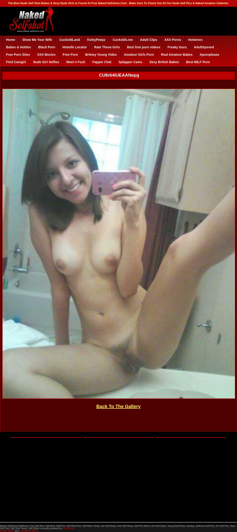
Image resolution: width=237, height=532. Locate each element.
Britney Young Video (101, 54)
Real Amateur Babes (177, 54)
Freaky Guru (177, 47)
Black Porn (46, 47)
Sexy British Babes (164, 62)
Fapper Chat (102, 62)
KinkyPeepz (96, 40)
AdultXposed (204, 47)
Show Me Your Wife (37, 40)
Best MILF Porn (198, 62)
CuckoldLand (69, 40)
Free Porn (70, 54)
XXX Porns (173, 40)
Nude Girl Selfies (46, 62)
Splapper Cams (130, 62)
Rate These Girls (107, 47)
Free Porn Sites (18, 54)
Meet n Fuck (75, 62)
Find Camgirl (16, 62)
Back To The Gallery (118, 406)
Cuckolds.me (123, 40)
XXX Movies (46, 54)
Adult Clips (148, 40)
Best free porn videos (143, 47)
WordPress (68, 528)
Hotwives (195, 40)
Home (10, 40)
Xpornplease (209, 54)
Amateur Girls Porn (139, 54)
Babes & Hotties (18, 47)
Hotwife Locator (75, 47)
